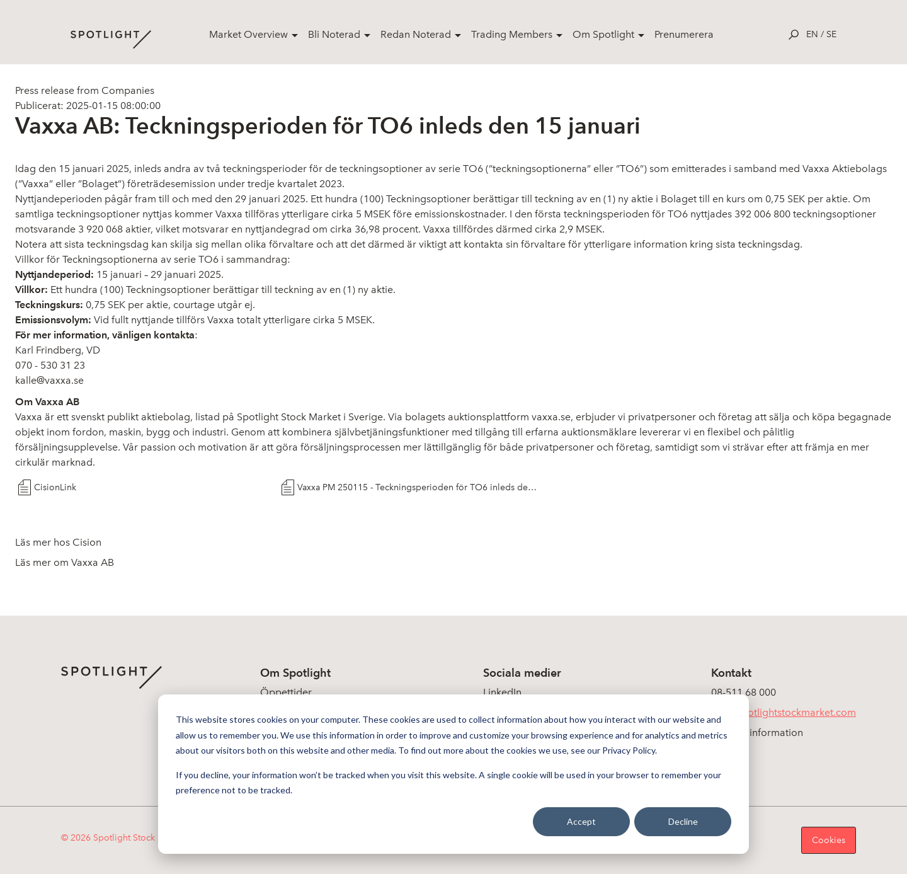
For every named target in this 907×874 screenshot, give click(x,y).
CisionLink (55, 487)
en (812, 34)
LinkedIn (502, 692)
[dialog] (453, 774)
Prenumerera (684, 34)
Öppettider (286, 692)
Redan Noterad (415, 34)
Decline (683, 821)
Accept (581, 821)
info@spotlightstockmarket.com (783, 712)
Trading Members (511, 34)
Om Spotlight (603, 34)
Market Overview (248, 34)
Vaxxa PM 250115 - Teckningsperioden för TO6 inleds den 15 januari (418, 487)
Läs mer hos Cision (58, 542)
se (831, 34)
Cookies (828, 840)
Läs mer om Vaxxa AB (64, 562)
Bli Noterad (334, 34)
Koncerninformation (757, 733)
